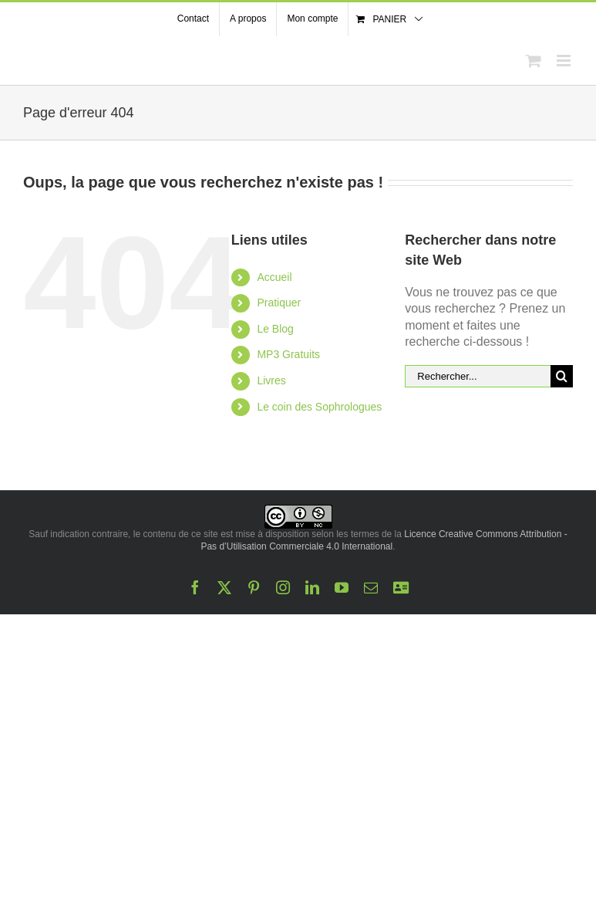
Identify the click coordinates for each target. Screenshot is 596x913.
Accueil (274, 277)
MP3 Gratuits (288, 354)
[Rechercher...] (478, 376)
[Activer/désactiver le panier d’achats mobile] (533, 60)
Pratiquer (279, 302)
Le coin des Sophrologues (319, 407)
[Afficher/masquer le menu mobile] (565, 60)
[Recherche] (562, 376)
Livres (271, 380)
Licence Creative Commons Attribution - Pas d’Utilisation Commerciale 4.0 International (383, 540)
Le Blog (275, 329)
